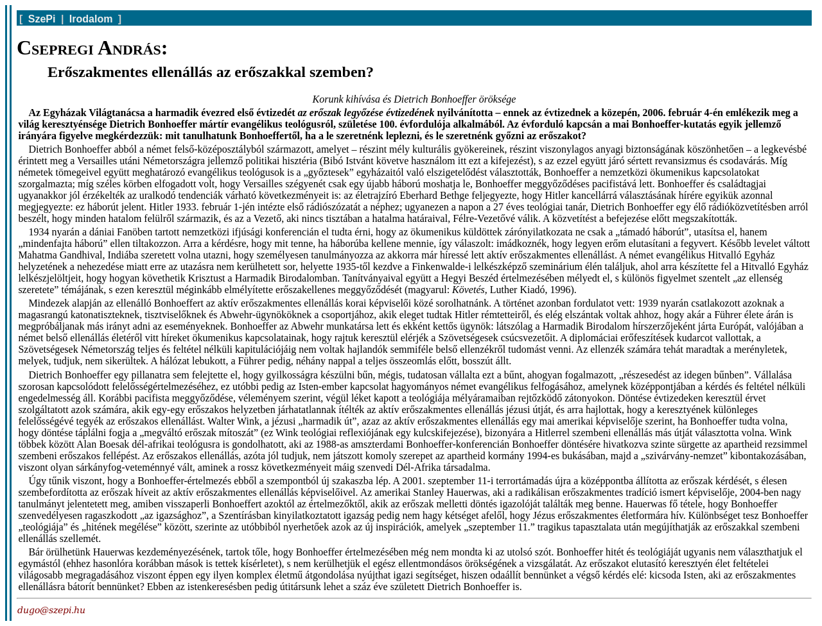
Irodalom (91, 18)
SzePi (42, 18)
